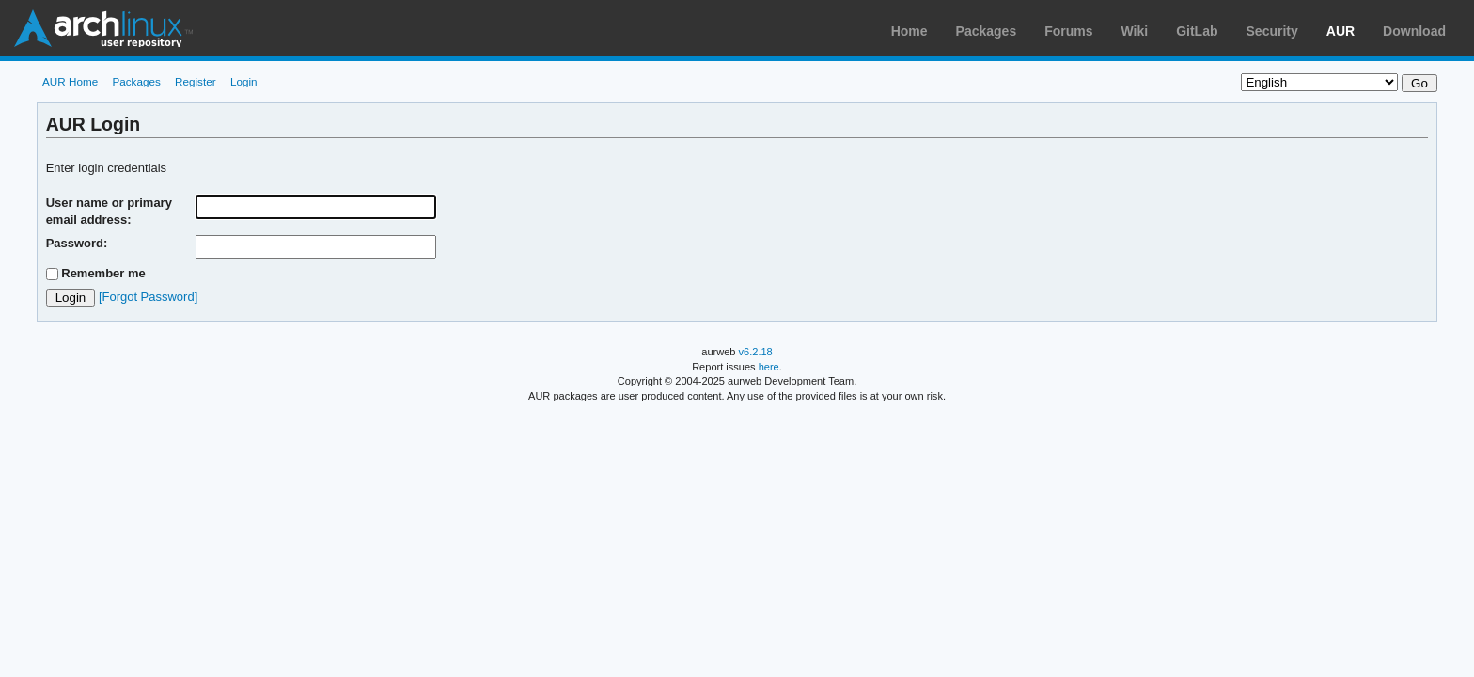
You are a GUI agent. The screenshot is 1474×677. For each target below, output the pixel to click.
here (769, 366)
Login (244, 81)
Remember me (103, 273)
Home (909, 31)
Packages (986, 31)
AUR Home (70, 81)
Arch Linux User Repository (103, 28)
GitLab (1196, 31)
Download (1414, 31)
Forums (1068, 31)
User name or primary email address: (109, 211)
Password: (77, 243)
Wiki (1135, 31)
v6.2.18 (756, 351)
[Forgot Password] (148, 297)
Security (1272, 31)
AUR (1340, 31)
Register (195, 81)
